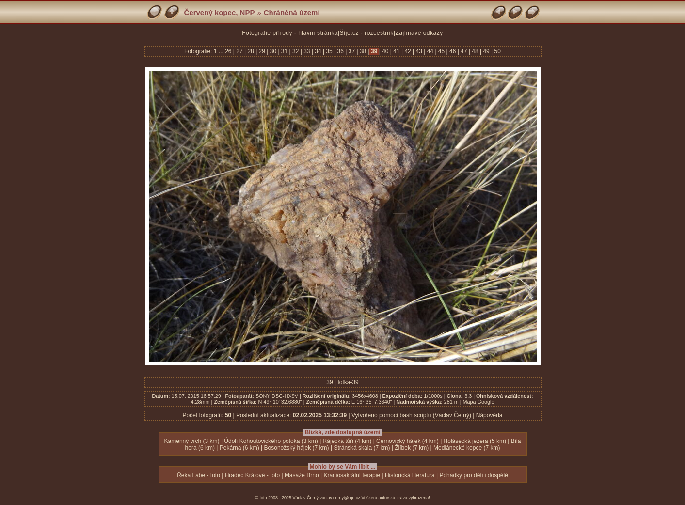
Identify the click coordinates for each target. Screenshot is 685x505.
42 (408, 51)
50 (497, 51)
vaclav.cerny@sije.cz (340, 497)
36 (340, 51)
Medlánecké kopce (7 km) (466, 447)
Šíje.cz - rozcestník (367, 33)
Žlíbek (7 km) (412, 447)
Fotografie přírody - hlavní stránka (290, 33)
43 (419, 51)
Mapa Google (478, 402)
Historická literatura (410, 475)
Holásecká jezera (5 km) (475, 441)
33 (307, 51)
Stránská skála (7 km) (362, 447)
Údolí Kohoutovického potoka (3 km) (271, 441)
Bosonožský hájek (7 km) (296, 447)
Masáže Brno (302, 475)
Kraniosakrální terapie (351, 475)
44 (430, 51)
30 (273, 51)
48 (475, 51)
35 (329, 51)
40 (385, 51)
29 (262, 51)
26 (229, 51)
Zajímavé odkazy (419, 33)
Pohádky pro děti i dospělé (473, 475)
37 (351, 51)
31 (284, 51)
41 (396, 51)
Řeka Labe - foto (198, 475)
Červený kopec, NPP (219, 12)
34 (318, 51)
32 (296, 51)
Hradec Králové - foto (252, 475)
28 (250, 51)
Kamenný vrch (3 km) (192, 441)
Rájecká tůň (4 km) (347, 441)
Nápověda (489, 415)
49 (486, 51)
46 (453, 51)
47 (464, 51)
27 (239, 51)
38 (363, 51)
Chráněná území (292, 12)
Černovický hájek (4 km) (407, 441)
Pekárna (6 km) (239, 447)
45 (441, 51)
